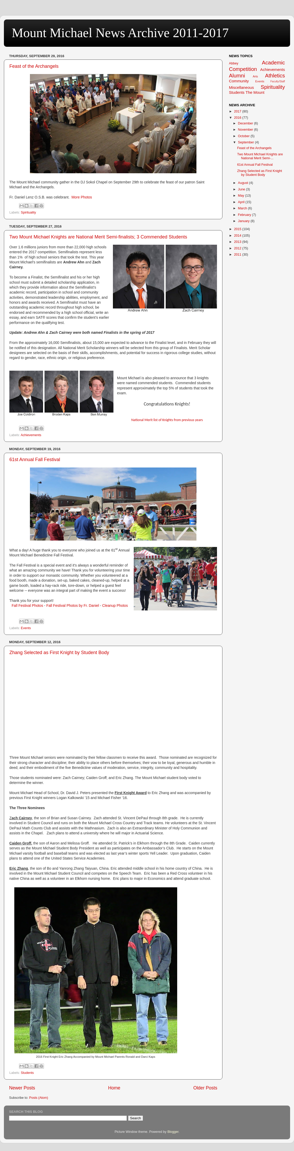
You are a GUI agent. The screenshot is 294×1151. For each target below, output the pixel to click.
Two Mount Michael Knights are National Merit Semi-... (260, 156)
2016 (238, 117)
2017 (238, 111)
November (246, 129)
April (242, 202)
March (243, 208)
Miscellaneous (241, 87)
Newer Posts (22, 1087)
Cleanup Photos (115, 605)
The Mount (255, 92)
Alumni (237, 75)
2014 (238, 235)
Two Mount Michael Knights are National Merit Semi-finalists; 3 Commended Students (98, 236)
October (244, 136)
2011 (238, 254)
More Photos (82, 197)
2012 (238, 248)
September (246, 142)
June (242, 189)
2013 (238, 242)
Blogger (172, 1132)
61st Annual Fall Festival (34, 459)
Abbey (233, 63)
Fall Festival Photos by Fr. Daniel (72, 605)
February (245, 215)
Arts (255, 76)
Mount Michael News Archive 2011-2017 (120, 32)
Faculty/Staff (277, 81)
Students (27, 1073)
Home (114, 1087)
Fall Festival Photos (27, 605)
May (241, 195)
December (246, 123)
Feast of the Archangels (34, 66)
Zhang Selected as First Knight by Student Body (59, 652)
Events (26, 628)
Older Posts (205, 1087)
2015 (238, 229)
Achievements (31, 435)
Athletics (275, 75)
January (244, 221)
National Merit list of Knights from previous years (167, 420)
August (243, 183)
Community (239, 81)
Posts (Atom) (38, 1098)
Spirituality (28, 212)
